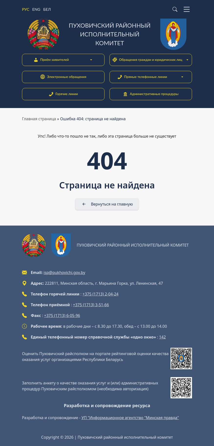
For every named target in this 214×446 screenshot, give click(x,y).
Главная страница (39, 118)
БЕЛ (47, 9)
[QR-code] (181, 358)
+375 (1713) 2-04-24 (100, 294)
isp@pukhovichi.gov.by (64, 272)
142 (162, 337)
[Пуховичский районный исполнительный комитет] (107, 34)
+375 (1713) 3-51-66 (91, 304)
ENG (36, 9)
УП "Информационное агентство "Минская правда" (130, 417)
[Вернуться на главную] (107, 204)
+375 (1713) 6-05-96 (62, 315)
